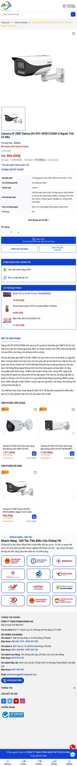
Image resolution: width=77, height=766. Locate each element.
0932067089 (12, 680)
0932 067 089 (31, 641)
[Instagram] (22, 701)
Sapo (44, 756)
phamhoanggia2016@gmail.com (22, 674)
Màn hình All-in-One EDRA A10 (26, 318)
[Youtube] (16, 701)
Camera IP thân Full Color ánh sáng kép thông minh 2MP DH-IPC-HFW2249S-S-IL (18, 447)
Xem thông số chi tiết (38, 220)
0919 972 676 (17, 658)
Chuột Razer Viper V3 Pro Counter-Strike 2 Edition (35, 306)
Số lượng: (5, 227)
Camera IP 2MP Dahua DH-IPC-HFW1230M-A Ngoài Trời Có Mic (17, 510)
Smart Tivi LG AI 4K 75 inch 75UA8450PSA (32, 293)
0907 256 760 (31, 650)
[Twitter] (9, 701)
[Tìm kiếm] (73, 14)
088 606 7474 (17, 641)
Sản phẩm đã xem (11, 466)
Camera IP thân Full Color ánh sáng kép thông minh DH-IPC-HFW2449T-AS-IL (57, 447)
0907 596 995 (17, 669)
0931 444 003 (17, 650)
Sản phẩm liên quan (13, 403)
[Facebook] (3, 701)
